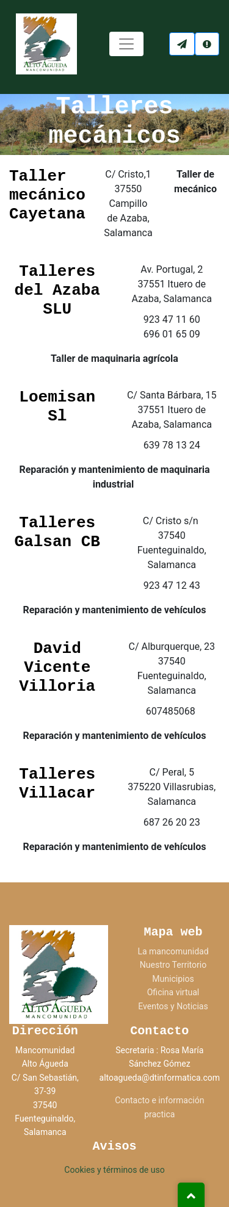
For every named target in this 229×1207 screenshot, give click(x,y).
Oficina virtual (173, 992)
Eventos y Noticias (173, 1006)
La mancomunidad (172, 951)
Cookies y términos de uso (114, 1170)
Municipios (173, 979)
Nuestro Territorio (173, 965)
